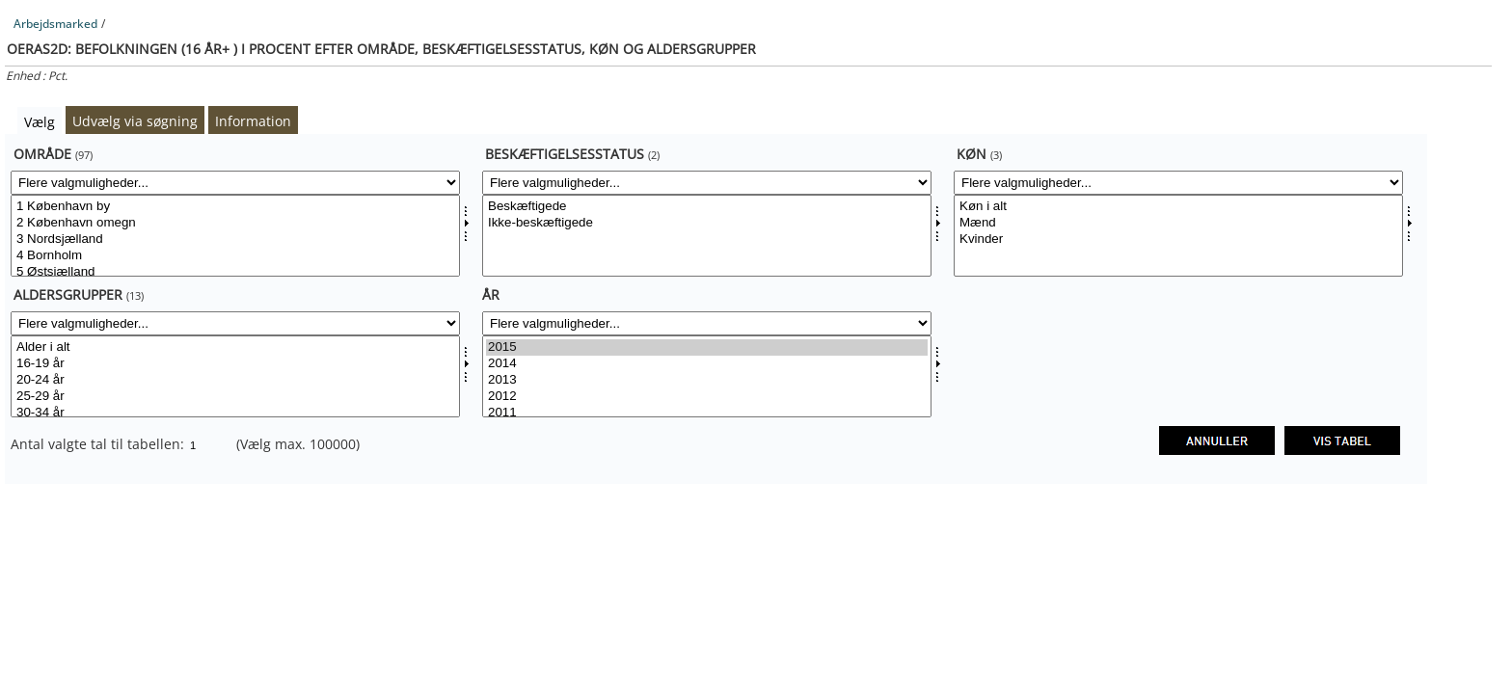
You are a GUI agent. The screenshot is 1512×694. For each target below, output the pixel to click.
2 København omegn (235, 223)
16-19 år (235, 364)
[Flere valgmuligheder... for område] (235, 183)
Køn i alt (1178, 207)
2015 (707, 347)
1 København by (235, 207)
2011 (707, 413)
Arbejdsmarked (55, 23)
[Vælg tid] (707, 376)
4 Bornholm (235, 256)
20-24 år (235, 380)
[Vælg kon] (1178, 236)
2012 (707, 396)
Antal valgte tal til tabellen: (99, 444)
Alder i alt (235, 347)
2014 (707, 364)
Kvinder (1178, 239)
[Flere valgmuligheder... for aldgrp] (235, 323)
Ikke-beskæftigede (707, 223)
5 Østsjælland (235, 272)
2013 (707, 380)
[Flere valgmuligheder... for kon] (1178, 183)
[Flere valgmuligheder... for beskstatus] (707, 183)
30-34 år (235, 413)
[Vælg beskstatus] (707, 236)
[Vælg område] (235, 236)
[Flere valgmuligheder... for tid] (707, 323)
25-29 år (235, 396)
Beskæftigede (707, 207)
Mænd (1178, 223)
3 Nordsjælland (235, 239)
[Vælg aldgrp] (235, 376)
